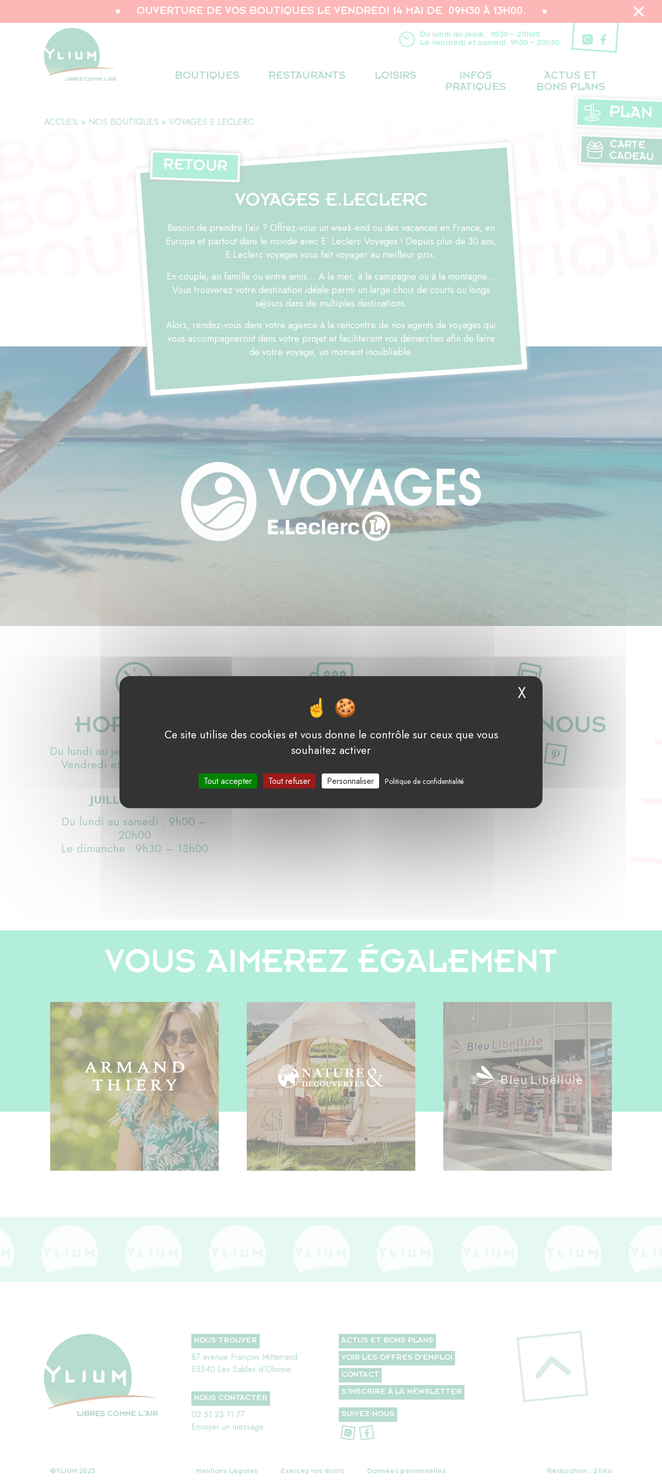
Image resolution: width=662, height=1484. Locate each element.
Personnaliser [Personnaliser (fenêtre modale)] (350, 781)
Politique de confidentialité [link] (424, 781)
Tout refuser (289, 781)
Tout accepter (228, 781)
